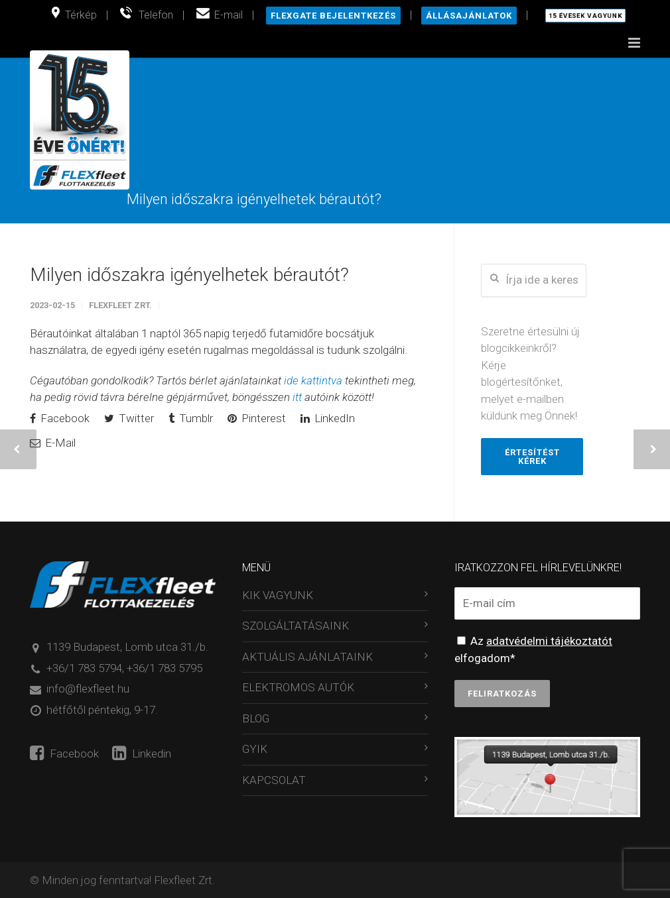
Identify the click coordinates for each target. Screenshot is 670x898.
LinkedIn (328, 418)
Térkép (81, 15)
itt (297, 397)
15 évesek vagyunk (585, 16)
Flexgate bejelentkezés (333, 16)
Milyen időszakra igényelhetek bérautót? (189, 275)
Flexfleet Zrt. (120, 306)
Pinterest (257, 418)
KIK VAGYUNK (277, 595)
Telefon (156, 15)
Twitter (129, 418)
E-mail (228, 15)
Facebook (60, 418)
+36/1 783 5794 (84, 668)
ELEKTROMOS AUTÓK (298, 688)
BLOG (255, 719)
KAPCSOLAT (274, 780)
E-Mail (53, 443)
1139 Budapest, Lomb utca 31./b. (127, 647)
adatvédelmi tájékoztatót (549, 641)
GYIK (254, 749)
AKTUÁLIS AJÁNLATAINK (307, 657)
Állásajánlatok (469, 16)
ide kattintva (313, 381)
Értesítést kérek (532, 456)
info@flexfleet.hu (87, 689)
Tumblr (190, 418)
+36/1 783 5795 (164, 668)
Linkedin (141, 754)
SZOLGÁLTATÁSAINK (295, 626)
